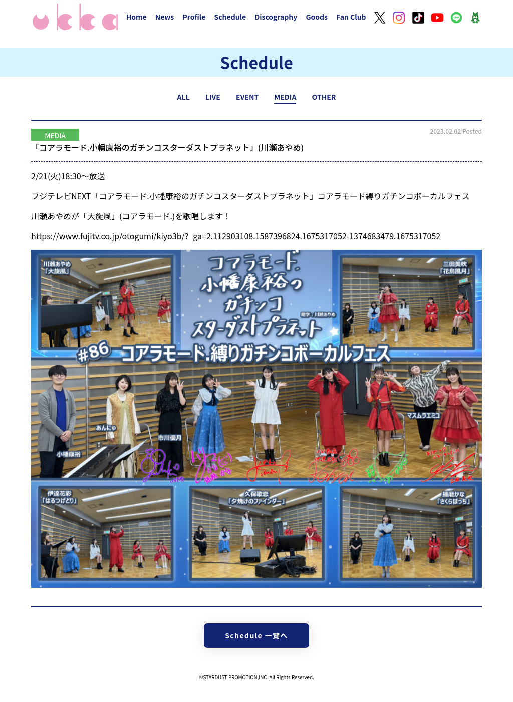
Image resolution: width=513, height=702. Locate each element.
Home (136, 17)
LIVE (212, 97)
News (164, 17)
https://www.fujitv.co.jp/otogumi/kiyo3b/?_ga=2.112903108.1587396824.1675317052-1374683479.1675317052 (235, 236)
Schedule (230, 17)
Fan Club (351, 17)
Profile (193, 17)
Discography (275, 17)
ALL (183, 97)
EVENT (247, 97)
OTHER (324, 97)
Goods (317, 17)
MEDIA (285, 97)
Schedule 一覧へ (256, 635)
